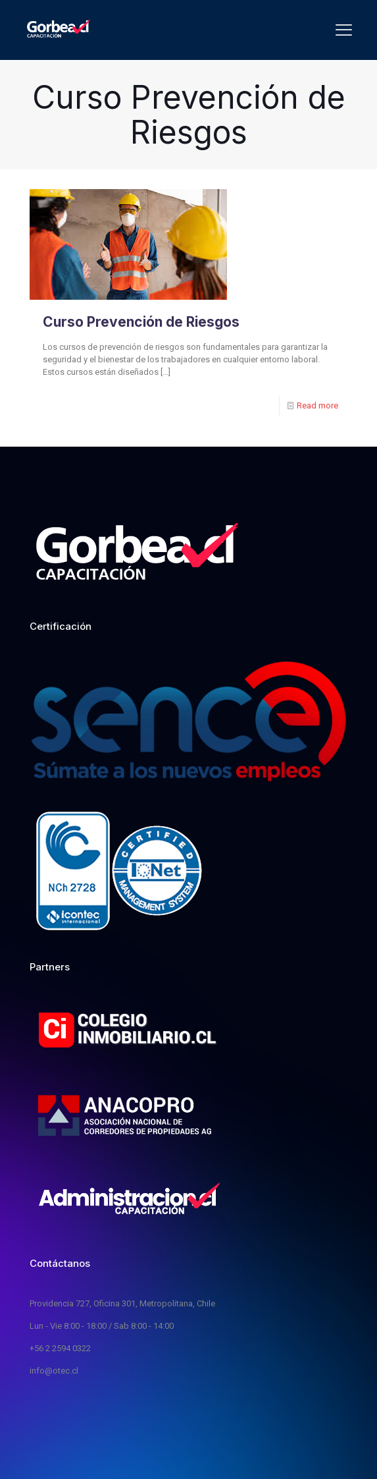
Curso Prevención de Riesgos (141, 322)
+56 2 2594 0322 (60, 1348)
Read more (317, 405)
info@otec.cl (54, 1371)
